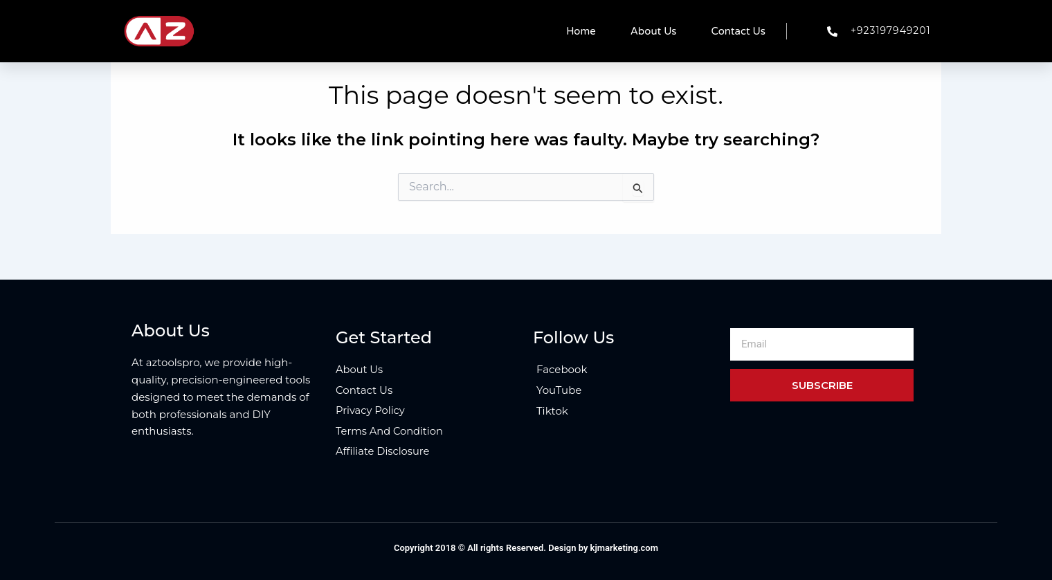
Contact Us (738, 31)
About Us (654, 31)
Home (581, 31)
